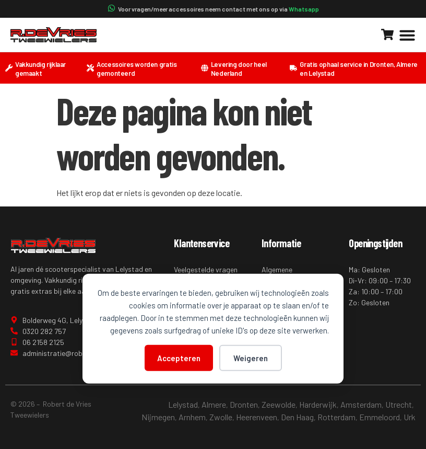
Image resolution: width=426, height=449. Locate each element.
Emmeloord (379, 417)
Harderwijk (318, 404)
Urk (410, 417)
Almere (214, 404)
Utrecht (398, 404)
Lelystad (183, 404)
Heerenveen (256, 417)
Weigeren (250, 357)
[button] (407, 35)
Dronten (244, 404)
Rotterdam (336, 417)
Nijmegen (158, 417)
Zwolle (220, 417)
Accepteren (178, 357)
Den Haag (297, 417)
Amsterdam (361, 404)
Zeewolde (278, 404)
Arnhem (192, 417)
